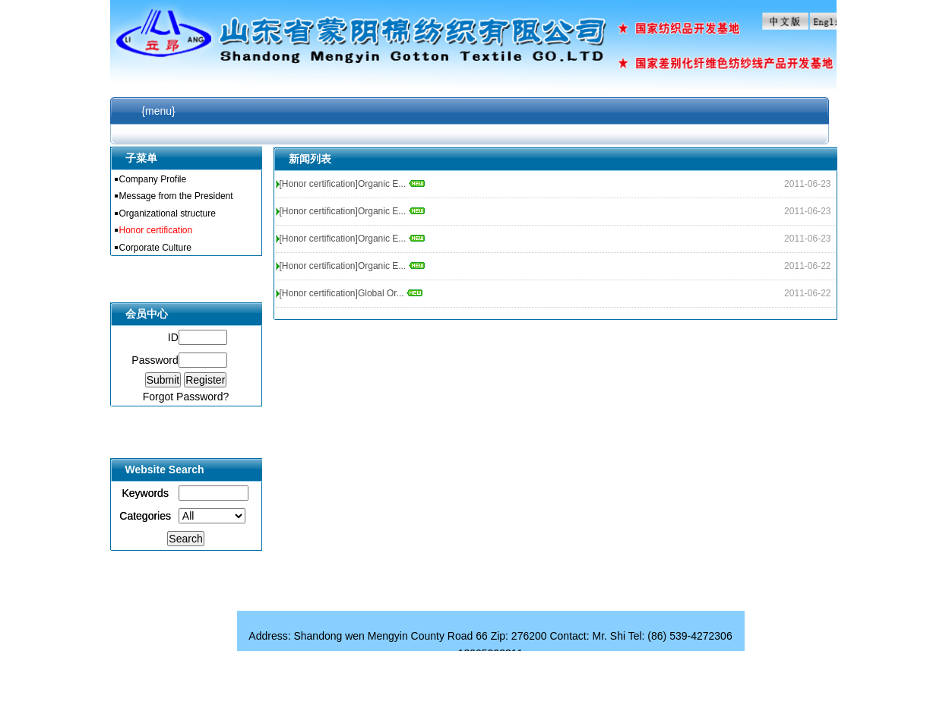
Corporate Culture (155, 247)
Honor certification (156, 230)
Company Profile (153, 179)
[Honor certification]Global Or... (351, 293)
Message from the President (176, 196)
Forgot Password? (186, 396)
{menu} (158, 111)
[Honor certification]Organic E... (352, 184)
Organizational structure (167, 213)
